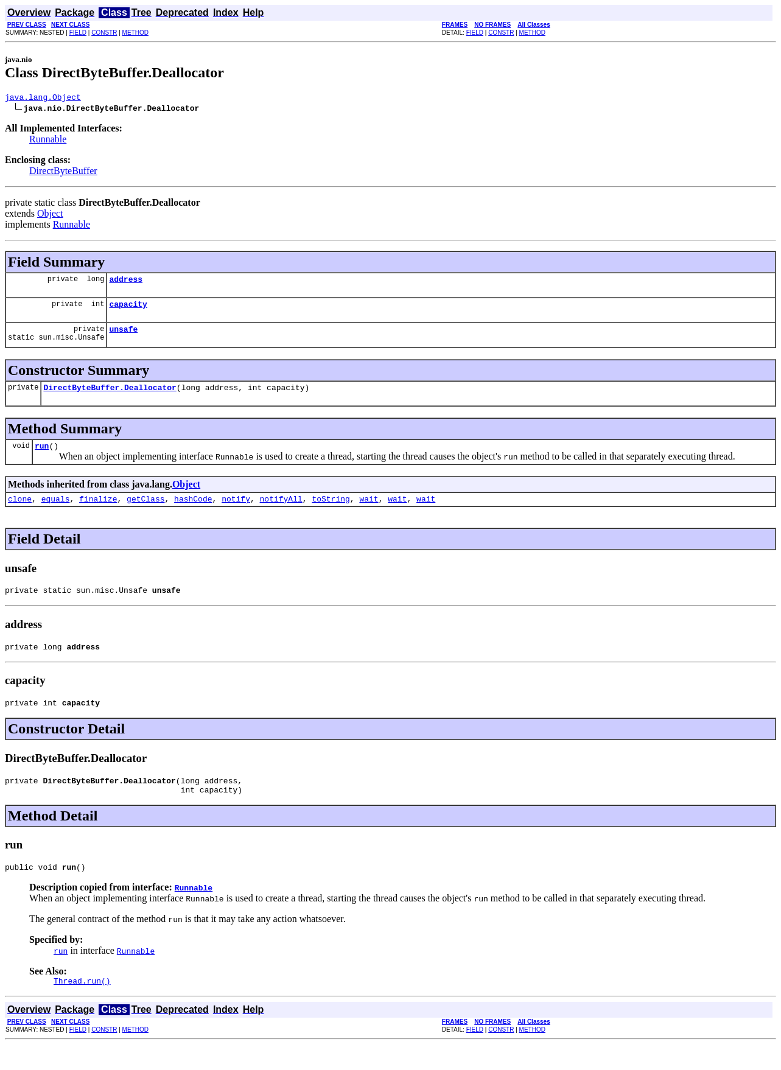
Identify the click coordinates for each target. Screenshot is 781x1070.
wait (368, 511)
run (42, 456)
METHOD (135, 32)
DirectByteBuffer (63, 172)
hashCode (193, 511)
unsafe (123, 335)
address (125, 282)
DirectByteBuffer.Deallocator (109, 396)
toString (330, 511)
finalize (98, 511)
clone (20, 511)
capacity (128, 309)
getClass (145, 511)
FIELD (77, 32)
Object (50, 215)
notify (236, 511)
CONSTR (104, 32)
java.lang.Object (43, 98)
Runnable (47, 141)
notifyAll (281, 511)
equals (55, 511)
